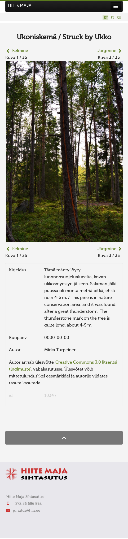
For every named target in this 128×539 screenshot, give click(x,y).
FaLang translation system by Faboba (24, 421)
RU (119, 17)
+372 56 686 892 (27, 504)
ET (106, 17)
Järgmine (107, 51)
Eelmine (20, 51)
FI (112, 17)
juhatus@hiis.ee (26, 510)
